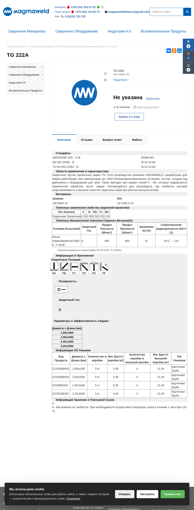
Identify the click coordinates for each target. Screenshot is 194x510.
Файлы (137, 139)
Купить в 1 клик (129, 116)
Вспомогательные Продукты (163, 31)
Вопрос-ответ (112, 139)
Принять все (172, 494)
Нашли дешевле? (146, 107)
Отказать (125, 494)
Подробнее (121, 79)
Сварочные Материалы (27, 31)
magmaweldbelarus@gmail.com (129, 11)
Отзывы (87, 139)
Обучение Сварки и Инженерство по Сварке (88, 505)
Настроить (147, 494)
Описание (64, 139)
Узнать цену (153, 98)
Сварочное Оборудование (77, 31)
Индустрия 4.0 (119, 31)
